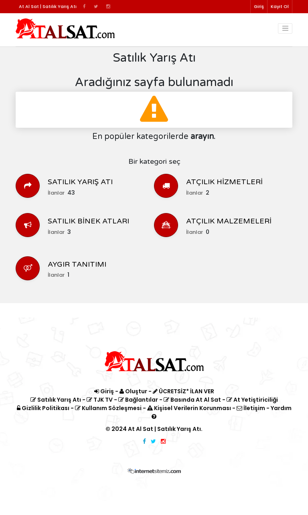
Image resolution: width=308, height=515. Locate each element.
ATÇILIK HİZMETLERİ (224, 181)
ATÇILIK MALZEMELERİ (229, 221)
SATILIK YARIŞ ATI (80, 181)
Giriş (259, 6)
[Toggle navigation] (285, 28)
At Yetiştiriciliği (252, 400)
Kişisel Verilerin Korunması (189, 408)
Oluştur (133, 391)
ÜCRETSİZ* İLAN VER (183, 391)
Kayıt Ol (280, 6)
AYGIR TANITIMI (77, 264)
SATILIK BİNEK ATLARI (88, 221)
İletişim (251, 408)
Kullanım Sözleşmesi (108, 408)
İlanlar (56, 193)
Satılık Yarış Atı (55, 400)
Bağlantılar (138, 400)
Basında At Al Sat (192, 400)
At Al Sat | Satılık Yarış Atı (164, 429)
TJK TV (100, 400)
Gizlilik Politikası (43, 408)
